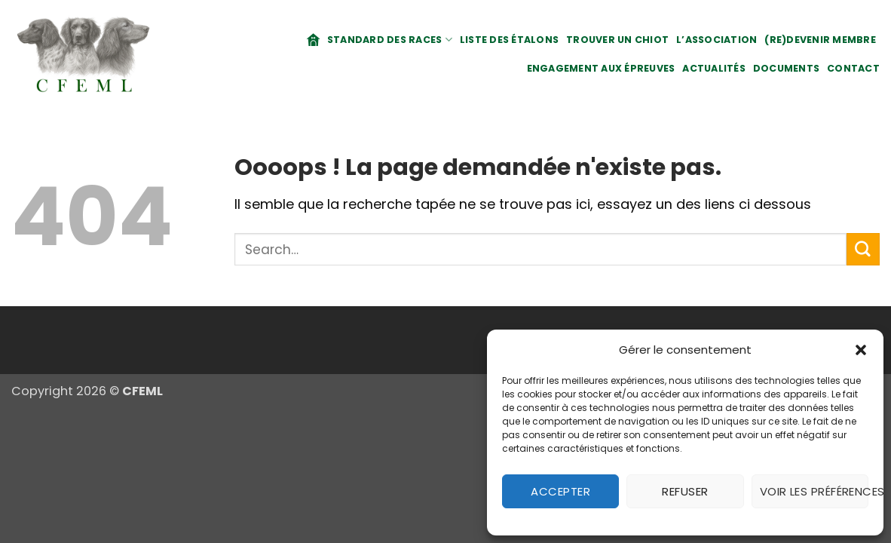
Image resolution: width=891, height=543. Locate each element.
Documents (786, 68)
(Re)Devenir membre (820, 39)
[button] (860, 349)
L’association (716, 39)
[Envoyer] (863, 249)
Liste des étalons (509, 39)
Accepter (560, 491)
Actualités (714, 68)
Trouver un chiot (617, 39)
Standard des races (389, 39)
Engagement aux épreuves (601, 68)
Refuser (685, 491)
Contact (853, 68)
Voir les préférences (814, 491)
